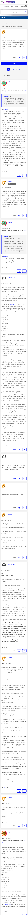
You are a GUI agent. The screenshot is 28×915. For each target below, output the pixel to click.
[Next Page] (23, 69)
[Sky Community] (9, 2)
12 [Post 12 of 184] (4, 911)
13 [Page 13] (19, 69)
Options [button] (3, 23)
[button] (26, 30)
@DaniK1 (6, 96)
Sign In (26, 2)
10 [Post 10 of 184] (4, 787)
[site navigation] (2, 2)
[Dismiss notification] (26, 6)
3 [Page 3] (13, 69)
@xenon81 (8, 904)
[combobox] (13, 12)
